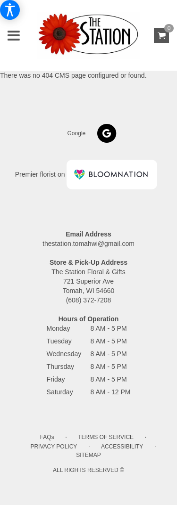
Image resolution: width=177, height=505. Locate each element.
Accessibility (122, 446)
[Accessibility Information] (10, 10)
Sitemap (88, 455)
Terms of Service (106, 437)
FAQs (47, 437)
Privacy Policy (53, 446)
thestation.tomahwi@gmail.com (88, 243)
